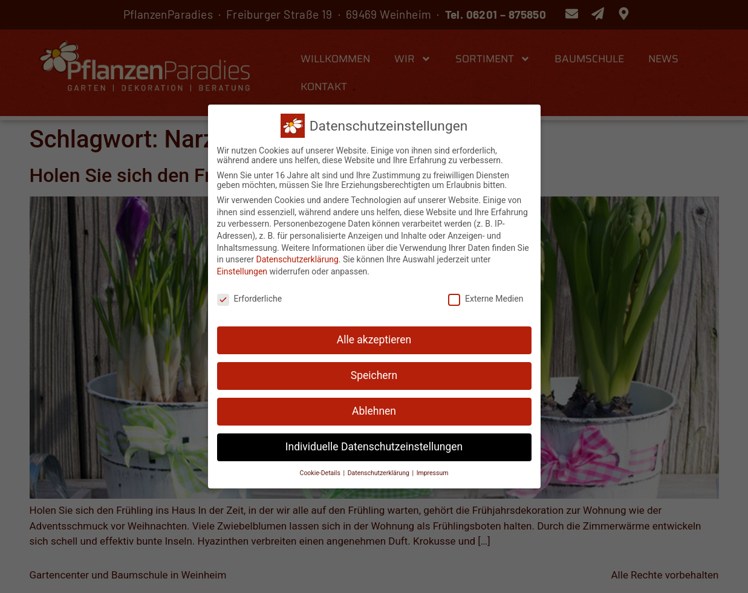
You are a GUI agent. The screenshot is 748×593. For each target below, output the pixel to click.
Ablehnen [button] (374, 409)
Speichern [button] (374, 374)
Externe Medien (485, 296)
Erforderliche (249, 296)
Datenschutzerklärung (297, 257)
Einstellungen (242, 269)
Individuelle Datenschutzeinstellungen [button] (374, 445)
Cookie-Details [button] (321, 471)
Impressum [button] (433, 471)
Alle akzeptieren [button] (374, 338)
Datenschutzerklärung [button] (379, 471)
